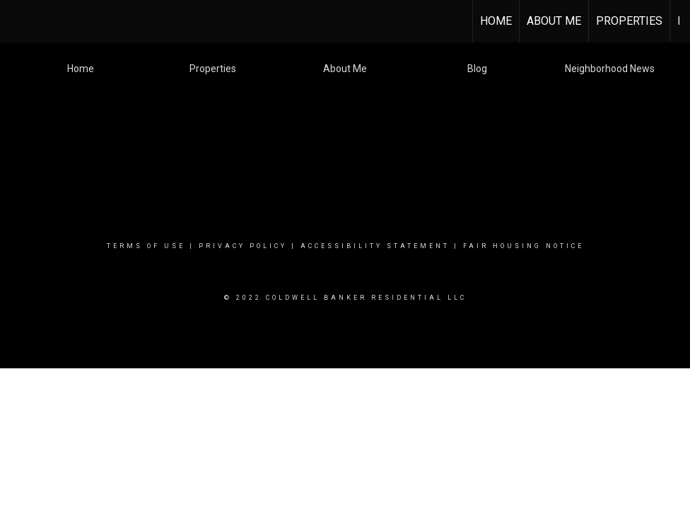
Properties (629, 21)
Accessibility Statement (375, 246)
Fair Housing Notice (523, 246)
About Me (554, 21)
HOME (496, 21)
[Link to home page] (18, 21)
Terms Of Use (146, 246)
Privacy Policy (243, 246)
